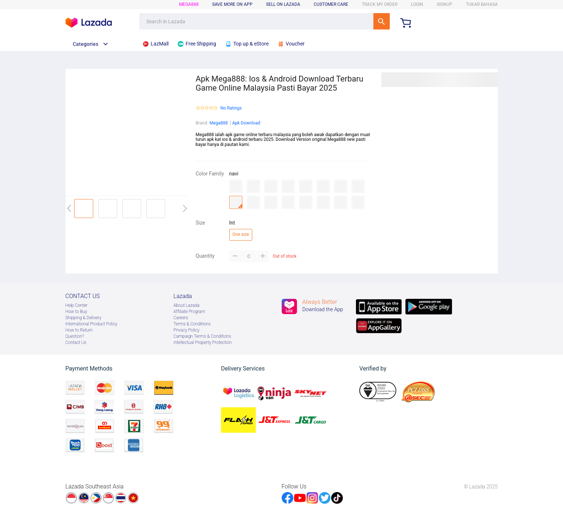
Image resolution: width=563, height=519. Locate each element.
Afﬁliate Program (189, 311)
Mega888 (219, 123)
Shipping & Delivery (84, 317)
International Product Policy (92, 323)
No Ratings (231, 108)
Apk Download (246, 123)
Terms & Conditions (192, 323)
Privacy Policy (186, 330)
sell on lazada (283, 4)
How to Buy (76, 311)
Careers (181, 317)
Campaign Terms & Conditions (202, 336)
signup (444, 4)
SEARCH (381, 21)
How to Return (79, 330)
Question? (75, 336)
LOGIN (417, 4)
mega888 (189, 4)
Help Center (77, 305)
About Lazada (187, 305)
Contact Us (76, 342)
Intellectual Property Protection (203, 342)
